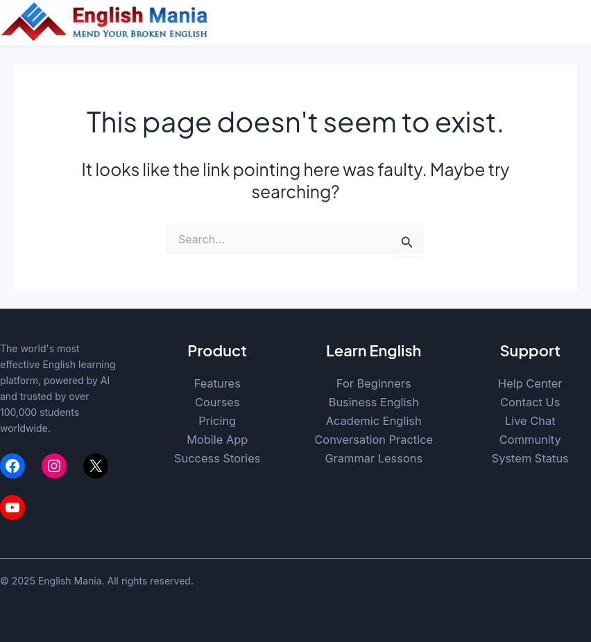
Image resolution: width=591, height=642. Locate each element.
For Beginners (373, 383)
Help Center (530, 383)
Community (530, 439)
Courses (217, 402)
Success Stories (217, 458)
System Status (530, 458)
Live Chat (530, 421)
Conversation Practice (373, 439)
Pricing (217, 421)
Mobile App (217, 439)
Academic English (374, 421)
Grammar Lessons (373, 458)
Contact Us (530, 402)
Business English (374, 402)
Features (217, 383)
